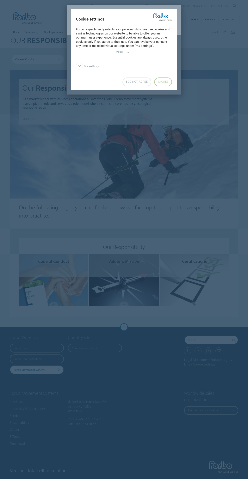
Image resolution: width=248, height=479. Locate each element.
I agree (163, 81)
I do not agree (137, 81)
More (122, 52)
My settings (88, 66)
